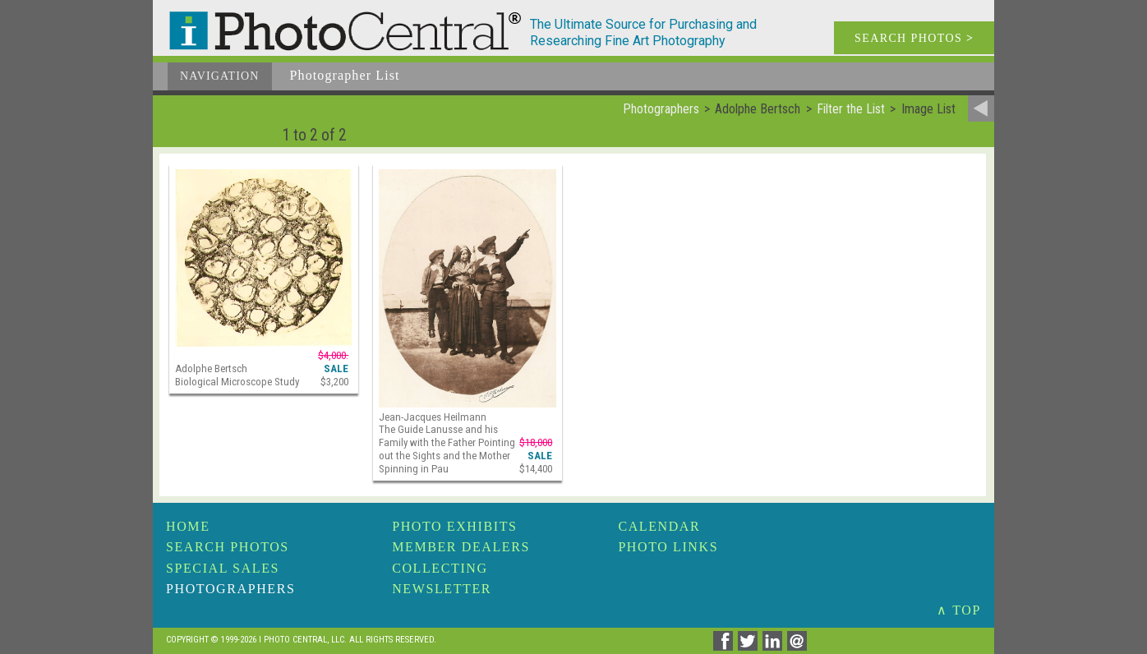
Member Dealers (461, 547)
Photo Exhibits (454, 526)
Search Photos (227, 547)
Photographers (230, 589)
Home (188, 526)
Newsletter (441, 589)
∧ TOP (959, 610)
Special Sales (222, 568)
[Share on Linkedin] (774, 646)
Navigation (220, 76)
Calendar (659, 526)
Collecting (439, 568)
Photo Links (668, 547)
